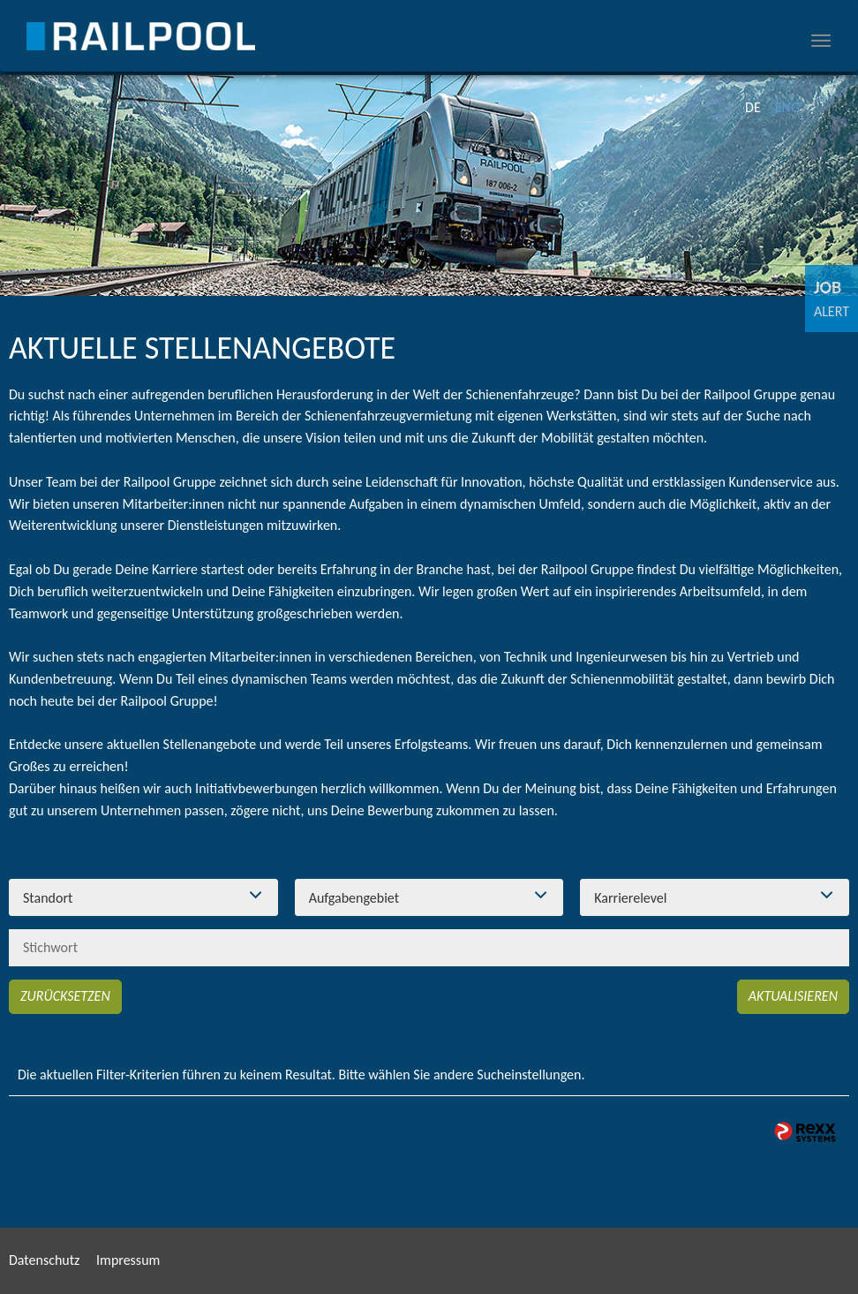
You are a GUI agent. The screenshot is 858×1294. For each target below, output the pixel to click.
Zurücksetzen (65, 996)
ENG (787, 107)
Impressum (128, 1260)
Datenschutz (44, 1260)
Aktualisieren (793, 996)
